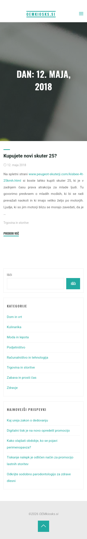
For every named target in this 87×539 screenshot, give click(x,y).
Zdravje (12, 388)
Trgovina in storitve (16, 222)
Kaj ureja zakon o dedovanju (27, 420)
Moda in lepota (18, 337)
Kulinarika (14, 327)
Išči (9, 275)
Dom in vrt (14, 317)
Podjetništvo (16, 347)
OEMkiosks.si (41, 14)
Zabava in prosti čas (22, 378)
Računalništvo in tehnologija (27, 357)
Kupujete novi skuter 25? (30, 156)
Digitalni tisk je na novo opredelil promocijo (38, 430)
